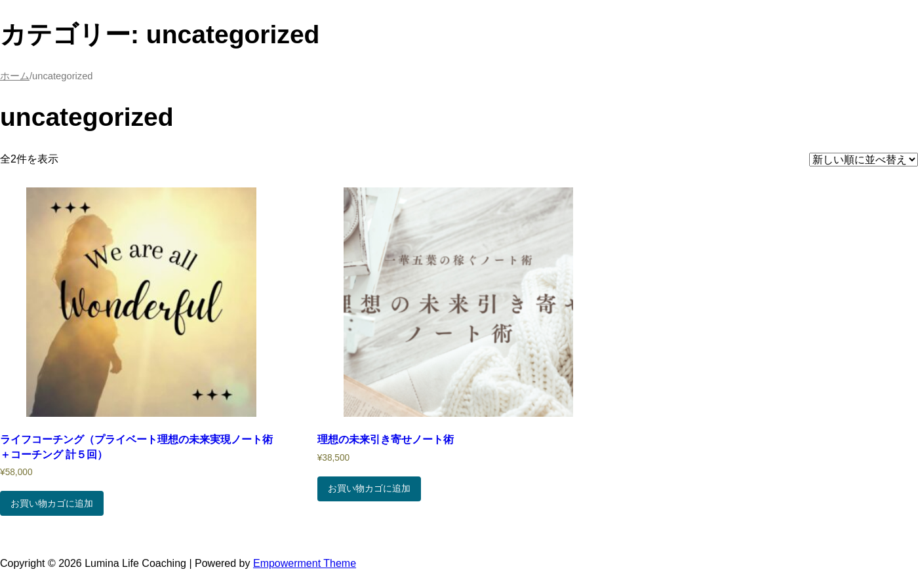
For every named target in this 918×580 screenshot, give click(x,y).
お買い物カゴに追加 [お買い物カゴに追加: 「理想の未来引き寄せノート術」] (369, 488)
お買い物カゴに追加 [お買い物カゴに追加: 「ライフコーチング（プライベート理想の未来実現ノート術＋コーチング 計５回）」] (51, 503)
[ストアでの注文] (863, 159)
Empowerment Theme (304, 563)
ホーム (15, 76)
